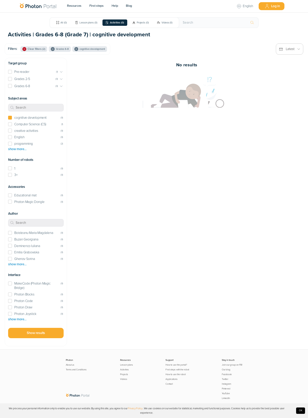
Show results (36, 333)
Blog (129, 6)
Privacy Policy (135, 408)
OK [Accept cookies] (300, 410)
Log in (272, 6)
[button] (36, 72)
